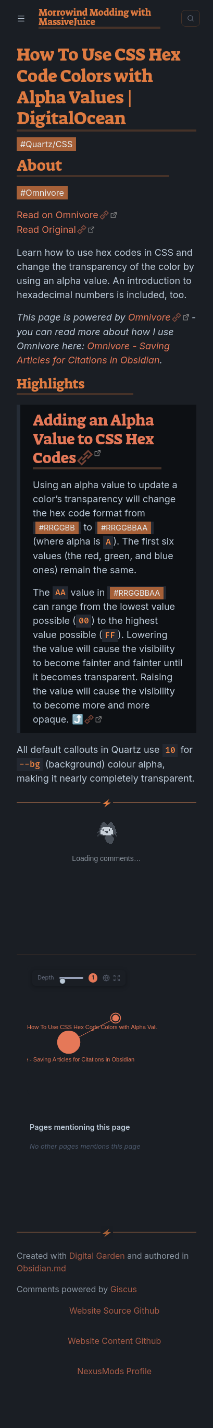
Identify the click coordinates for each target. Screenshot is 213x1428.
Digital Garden (97, 1255)
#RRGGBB (57, 528)
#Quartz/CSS (46, 144)
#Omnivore (42, 192)
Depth (45, 977)
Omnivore (149, 317)
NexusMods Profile (114, 1371)
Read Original (46, 229)
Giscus (123, 1289)
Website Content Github (114, 1341)
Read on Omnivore (57, 214)
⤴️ (77, 719)
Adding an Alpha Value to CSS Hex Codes (93, 439)
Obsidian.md (41, 1268)
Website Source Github (114, 1310)
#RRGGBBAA (124, 528)
